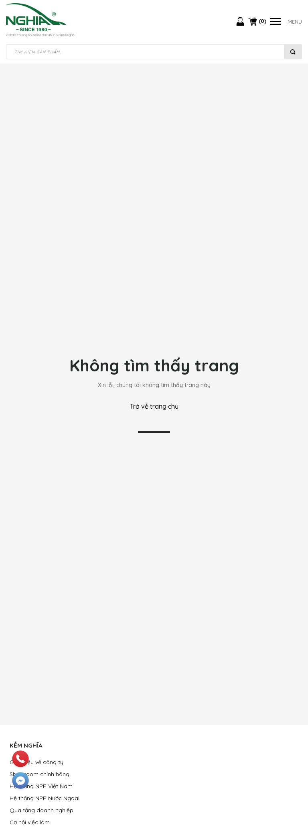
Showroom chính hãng (39, 774)
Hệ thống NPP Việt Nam (41, 786)
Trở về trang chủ (154, 406)
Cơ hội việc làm (30, 822)
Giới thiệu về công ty (36, 762)
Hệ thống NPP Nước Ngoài (44, 798)
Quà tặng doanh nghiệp (41, 810)
